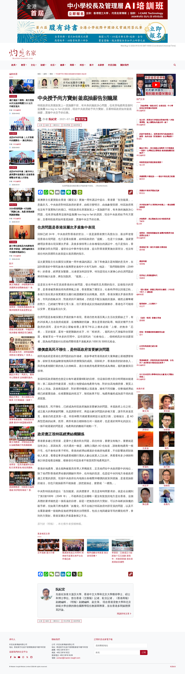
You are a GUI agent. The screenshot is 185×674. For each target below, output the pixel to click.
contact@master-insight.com (68, 658)
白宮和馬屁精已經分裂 (163, 346)
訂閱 (144, 652)
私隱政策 (173, 666)
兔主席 (157, 167)
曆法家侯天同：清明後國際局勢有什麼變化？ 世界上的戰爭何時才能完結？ (21, 355)
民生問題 (67, 125)
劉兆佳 (157, 193)
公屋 (40, 125)
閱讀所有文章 (124, 613)
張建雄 (157, 278)
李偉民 (157, 141)
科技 (82, 65)
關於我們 (124, 65)
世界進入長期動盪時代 (163, 275)
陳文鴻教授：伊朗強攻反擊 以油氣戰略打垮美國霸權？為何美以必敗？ (21, 445)
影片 (92, 65)
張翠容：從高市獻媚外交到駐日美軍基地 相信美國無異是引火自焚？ (21, 467)
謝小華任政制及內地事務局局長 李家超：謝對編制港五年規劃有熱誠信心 (21, 249)
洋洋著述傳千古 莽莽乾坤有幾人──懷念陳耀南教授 (164, 207)
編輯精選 (158, 297)
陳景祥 (157, 181)
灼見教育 (13, 133)
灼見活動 (112, 65)
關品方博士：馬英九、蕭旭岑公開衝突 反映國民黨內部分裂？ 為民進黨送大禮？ (21, 377)
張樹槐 (157, 264)
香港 (51, 74)
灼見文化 (13, 205)
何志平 (157, 306)
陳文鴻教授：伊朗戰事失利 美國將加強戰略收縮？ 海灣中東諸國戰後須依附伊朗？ (21, 287)
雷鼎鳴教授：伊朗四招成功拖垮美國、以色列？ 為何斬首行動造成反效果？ (164, 362)
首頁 (39, 74)
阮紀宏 (53, 119)
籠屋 (47, 125)
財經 (43, 65)
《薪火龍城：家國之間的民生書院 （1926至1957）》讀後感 (164, 292)
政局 (13, 65)
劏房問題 (76, 125)
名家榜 (101, 65)
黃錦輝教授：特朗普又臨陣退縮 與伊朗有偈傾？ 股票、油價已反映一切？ (21, 490)
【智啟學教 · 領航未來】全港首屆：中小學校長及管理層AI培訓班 (164, 108)
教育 (23, 65)
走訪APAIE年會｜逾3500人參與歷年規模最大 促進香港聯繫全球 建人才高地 (21, 174)
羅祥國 (157, 252)
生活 (52, 65)
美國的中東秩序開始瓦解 (164, 191)
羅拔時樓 (158, 261)
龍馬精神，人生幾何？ (163, 304)
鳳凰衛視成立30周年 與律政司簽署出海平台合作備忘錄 (73, 552)
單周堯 (157, 212)
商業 (72, 65)
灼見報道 (13, 242)
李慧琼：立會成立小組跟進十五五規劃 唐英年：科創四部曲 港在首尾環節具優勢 (122, 553)
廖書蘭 (157, 323)
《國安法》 (56, 125)
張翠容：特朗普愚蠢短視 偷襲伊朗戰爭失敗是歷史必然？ (21, 310)
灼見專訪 (13, 96)
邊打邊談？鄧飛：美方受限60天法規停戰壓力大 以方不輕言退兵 (21, 103)
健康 (62, 65)
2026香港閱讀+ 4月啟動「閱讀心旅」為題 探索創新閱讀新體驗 (21, 211)
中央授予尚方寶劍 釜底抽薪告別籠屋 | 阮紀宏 (71, 74)
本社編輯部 (17, 110)
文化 (33, 65)
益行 (156, 337)
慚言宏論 (81, 119)
